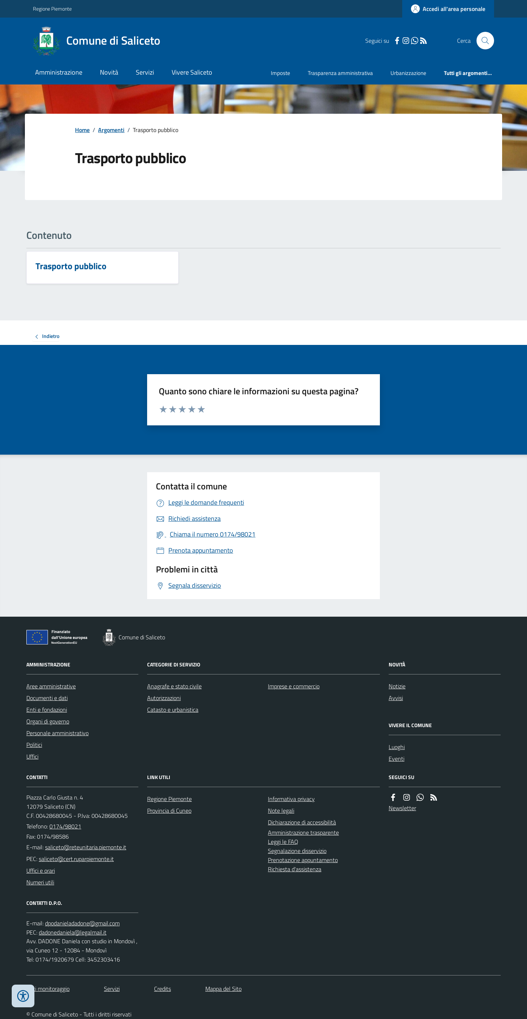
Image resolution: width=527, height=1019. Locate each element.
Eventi (396, 758)
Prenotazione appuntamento (303, 860)
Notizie (397, 686)
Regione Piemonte (52, 8)
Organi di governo (47, 721)
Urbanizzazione (408, 73)
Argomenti (111, 129)
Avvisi (396, 697)
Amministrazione (58, 72)
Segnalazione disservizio (297, 850)
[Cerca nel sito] (482, 40)
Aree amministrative (51, 686)
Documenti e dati (47, 697)
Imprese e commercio (293, 686)
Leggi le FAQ (283, 841)
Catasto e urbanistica (172, 709)
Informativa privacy (291, 798)
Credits (162, 988)
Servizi (145, 72)
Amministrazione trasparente (303, 832)
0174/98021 (65, 826)
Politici (34, 744)
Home (82, 129)
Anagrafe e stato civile (174, 686)
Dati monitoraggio (48, 988)
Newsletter (402, 808)
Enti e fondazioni (46, 709)
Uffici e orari (40, 870)
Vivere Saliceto (192, 72)
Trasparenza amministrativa (340, 73)
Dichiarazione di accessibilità (302, 822)
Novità (109, 72)
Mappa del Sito (223, 988)
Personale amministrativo (57, 733)
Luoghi (397, 746)
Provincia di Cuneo (169, 810)
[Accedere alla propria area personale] (448, 9)
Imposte (280, 73)
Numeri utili (40, 882)
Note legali (281, 810)
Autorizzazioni (164, 697)
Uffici (32, 756)
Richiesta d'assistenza (294, 869)
